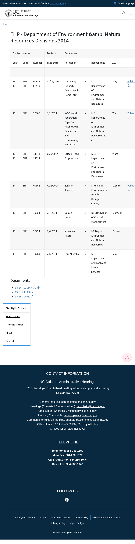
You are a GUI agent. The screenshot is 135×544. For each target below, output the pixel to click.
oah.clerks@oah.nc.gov (90, 406)
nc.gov (43, 517)
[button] (121, 13)
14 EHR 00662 (24, 297)
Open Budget (77, 523)
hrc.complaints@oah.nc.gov (80, 415)
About (9, 333)
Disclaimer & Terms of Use (106, 517)
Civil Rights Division (16, 308)
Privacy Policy (58, 523)
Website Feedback (61, 517)
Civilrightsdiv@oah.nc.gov (81, 410)
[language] (126, 3)
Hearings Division (15, 324)
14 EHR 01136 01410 (28, 288)
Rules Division (13, 316)
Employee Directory (24, 517)
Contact (10, 341)
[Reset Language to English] (115, 3)
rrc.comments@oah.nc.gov (92, 419)
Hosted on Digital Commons (67, 532)
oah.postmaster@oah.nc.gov (78, 401)
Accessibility (81, 517)
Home (5, 24)
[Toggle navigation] (131, 13)
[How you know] (57, 3)
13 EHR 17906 (24, 292)
